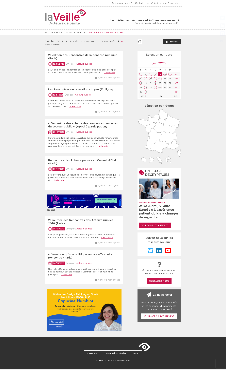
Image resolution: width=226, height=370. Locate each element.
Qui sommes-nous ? (122, 3)
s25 (176, 84)
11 (155, 79)
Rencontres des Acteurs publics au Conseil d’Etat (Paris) (82, 162)
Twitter (150, 251)
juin (160, 97)
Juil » (176, 97)
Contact (139, 3)
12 (160, 79)
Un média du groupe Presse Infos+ (163, 3)
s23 (176, 75)
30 (145, 92)
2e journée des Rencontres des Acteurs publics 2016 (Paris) (80, 222)
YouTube (168, 251)
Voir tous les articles (154, 226)
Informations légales (116, 354)
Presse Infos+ (93, 354)
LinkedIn (159, 251)
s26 (176, 88)
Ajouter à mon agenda (109, 78)
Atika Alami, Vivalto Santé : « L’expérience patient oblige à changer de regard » (158, 212)
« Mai (143, 97)
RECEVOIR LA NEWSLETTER (106, 32)
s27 (176, 92)
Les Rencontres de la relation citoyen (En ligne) (80, 90)
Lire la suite (109, 73)
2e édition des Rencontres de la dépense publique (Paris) (82, 57)
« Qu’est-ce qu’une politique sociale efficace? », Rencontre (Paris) (80, 256)
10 (151, 79)
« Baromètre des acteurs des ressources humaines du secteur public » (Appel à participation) (83, 125)
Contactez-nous (159, 281)
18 (155, 84)
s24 (176, 79)
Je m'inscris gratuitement (159, 317)
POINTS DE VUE (75, 32)
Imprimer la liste (140, 42)
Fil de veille (53, 32)
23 (145, 88)
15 (141, 84)
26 (160, 88)
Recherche (173, 42)
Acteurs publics (84, 64)
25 (155, 88)
